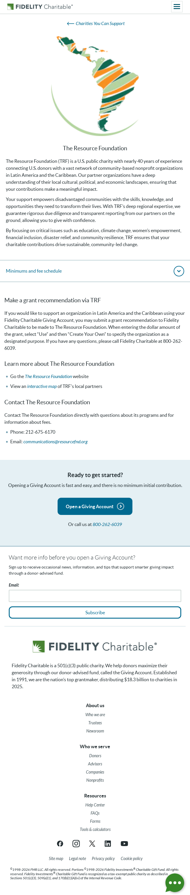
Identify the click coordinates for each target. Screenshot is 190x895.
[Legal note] (77, 859)
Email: (14, 585)
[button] (95, 271)
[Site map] (56, 859)
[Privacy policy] (103, 859)
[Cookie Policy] (132, 859)
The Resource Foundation (48, 376)
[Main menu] (177, 7)
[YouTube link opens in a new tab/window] (124, 843)
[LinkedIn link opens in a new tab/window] (108, 843)
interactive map (42, 386)
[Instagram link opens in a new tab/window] (76, 843)
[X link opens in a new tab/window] (92, 843)
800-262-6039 (107, 524)
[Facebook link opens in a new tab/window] (60, 843)
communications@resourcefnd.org (55, 441)
